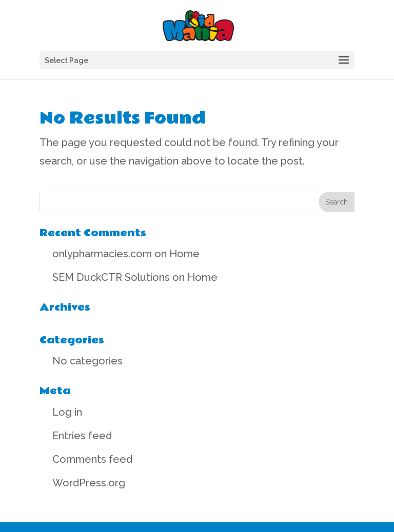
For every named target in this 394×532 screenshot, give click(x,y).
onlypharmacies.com (102, 254)
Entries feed (82, 435)
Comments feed (92, 459)
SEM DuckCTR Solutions (111, 277)
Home (184, 254)
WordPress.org (88, 483)
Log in (67, 412)
